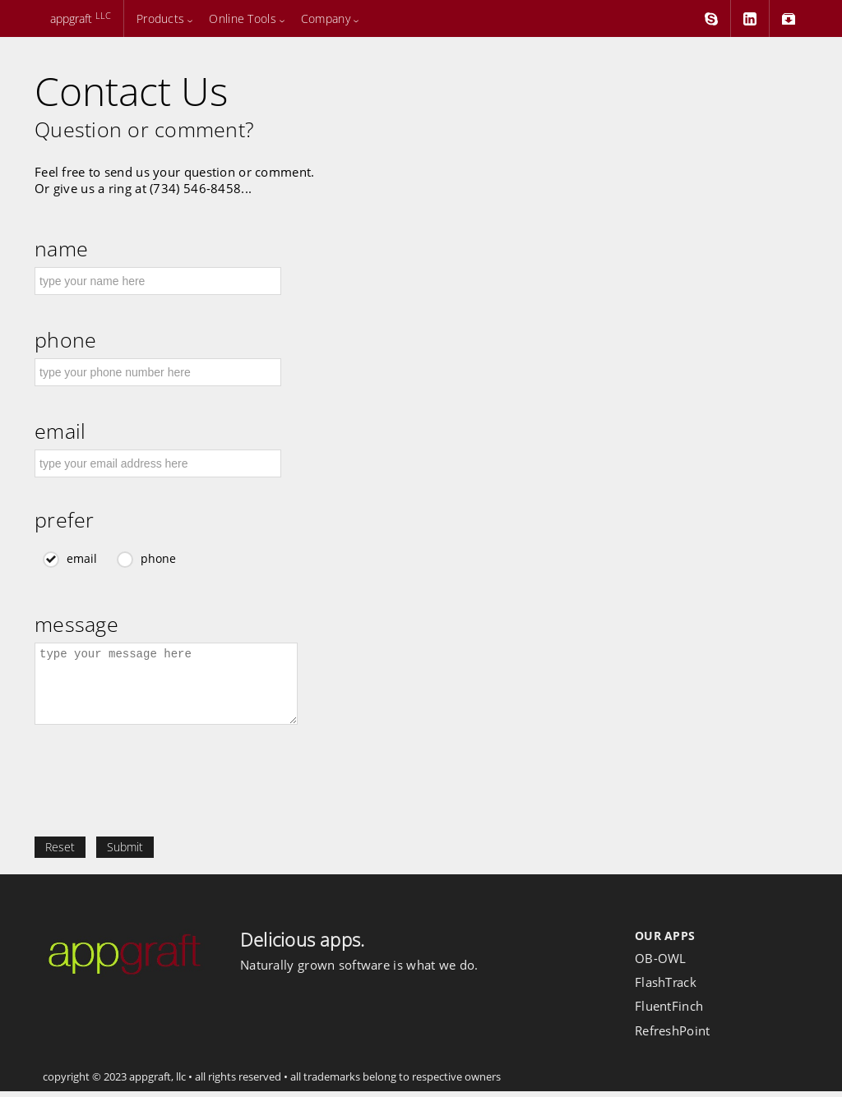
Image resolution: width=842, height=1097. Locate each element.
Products (160, 18)
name (61, 248)
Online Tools (242, 18)
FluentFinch (669, 1011)
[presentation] (160, 795)
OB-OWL (661, 964)
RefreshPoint (672, 1036)
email (60, 431)
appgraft (79, 18)
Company (325, 18)
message (76, 624)
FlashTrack (665, 987)
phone (65, 340)
